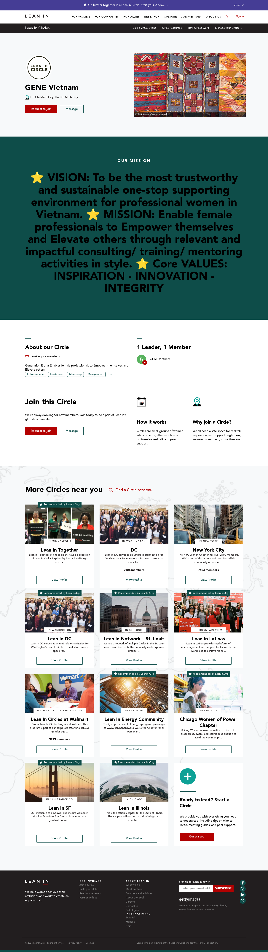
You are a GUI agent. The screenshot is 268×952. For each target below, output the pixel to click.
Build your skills (88, 889)
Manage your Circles (228, 28)
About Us (213, 17)
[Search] (226, 17)
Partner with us (88, 898)
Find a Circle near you (130, 490)
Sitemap (90, 943)
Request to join (41, 109)
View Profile (60, 580)
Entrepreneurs (35, 374)
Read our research (90, 893)
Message (72, 109)
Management (95, 374)
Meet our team (134, 889)
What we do (133, 885)
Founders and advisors (139, 893)
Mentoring (75, 374)
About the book (135, 898)
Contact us (132, 906)
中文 (128, 926)
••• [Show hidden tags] (110, 374)
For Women (80, 17)
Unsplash (163, 114)
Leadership (56, 374)
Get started (197, 836)
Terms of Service (55, 943)
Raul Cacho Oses (146, 114)
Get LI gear (132, 910)
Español (130, 918)
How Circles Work (199, 28)
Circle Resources (173, 28)
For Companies (107, 17)
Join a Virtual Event (145, 28)
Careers (130, 902)
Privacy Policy (75, 943)
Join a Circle (86, 885)
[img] (59, 524)
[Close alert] (239, 5)
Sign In (240, 16)
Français (130, 922)
